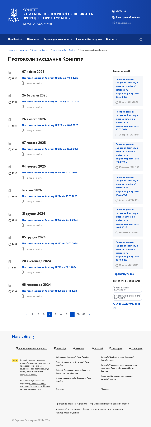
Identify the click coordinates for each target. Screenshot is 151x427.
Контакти (60, 389)
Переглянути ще (123, 274)
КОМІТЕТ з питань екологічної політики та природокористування (58, 14)
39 (83, 314)
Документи (24, 50)
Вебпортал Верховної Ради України (72, 357)
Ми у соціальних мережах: (31, 348)
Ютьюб (96, 348)
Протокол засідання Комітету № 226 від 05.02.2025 (50, 149)
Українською (121, 22)
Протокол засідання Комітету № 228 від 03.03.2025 (50, 102)
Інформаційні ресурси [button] (89, 39)
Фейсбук (60, 348)
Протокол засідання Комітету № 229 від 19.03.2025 (50, 78)
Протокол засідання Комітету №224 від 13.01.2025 (49, 196)
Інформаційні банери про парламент (125, 297)
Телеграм (135, 348)
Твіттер (78, 348)
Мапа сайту (106, 389)
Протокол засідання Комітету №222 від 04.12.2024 (50, 244)
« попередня (26, 314)
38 (78, 314)
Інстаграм (115, 348)
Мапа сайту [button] (21, 336)
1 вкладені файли (34, 83)
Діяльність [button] (33, 39)
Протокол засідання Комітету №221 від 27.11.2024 (49, 267)
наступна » (89, 314)
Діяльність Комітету (40, 50)
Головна (11, 50)
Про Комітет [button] (15, 39)
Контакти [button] (111, 39)
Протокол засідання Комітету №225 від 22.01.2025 (49, 173)
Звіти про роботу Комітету (65, 50)
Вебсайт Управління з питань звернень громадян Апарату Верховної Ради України (119, 368)
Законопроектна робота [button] (58, 39)
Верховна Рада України (38, 24)
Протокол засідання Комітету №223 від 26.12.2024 (50, 220)
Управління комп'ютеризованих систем (109, 404)
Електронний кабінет (126, 17)
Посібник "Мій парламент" (121, 289)
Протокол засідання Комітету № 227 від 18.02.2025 (50, 125)
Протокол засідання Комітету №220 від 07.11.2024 (49, 291)
